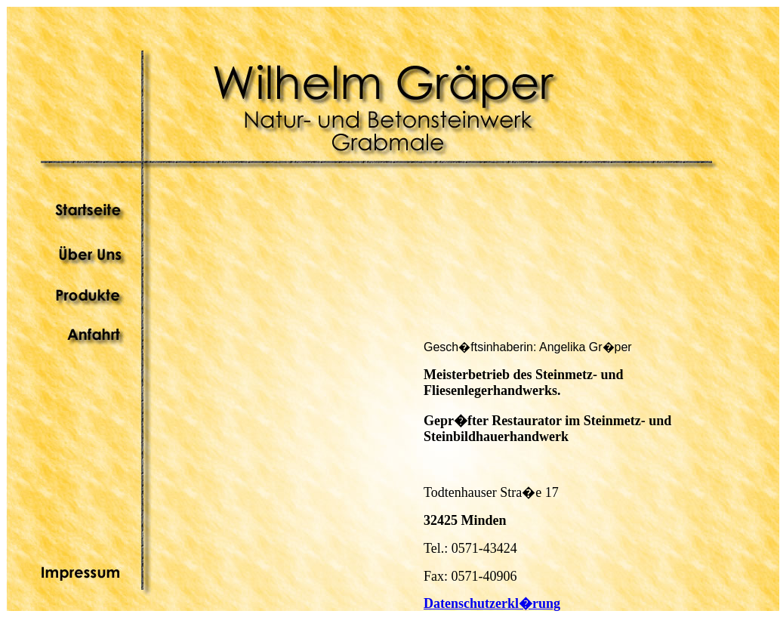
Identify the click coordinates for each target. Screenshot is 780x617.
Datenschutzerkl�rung (492, 603)
